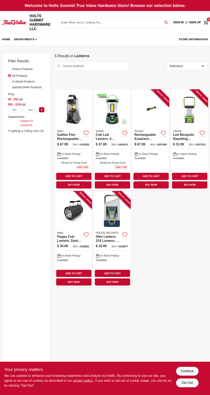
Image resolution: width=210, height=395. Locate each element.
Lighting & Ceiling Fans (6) (27, 131)
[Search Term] (114, 22)
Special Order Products (27, 87)
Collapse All (26, 120)
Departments (24, 39)
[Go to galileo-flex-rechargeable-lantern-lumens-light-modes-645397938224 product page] (73, 140)
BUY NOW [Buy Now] (73, 184)
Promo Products (22, 69)
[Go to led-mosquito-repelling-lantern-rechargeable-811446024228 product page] (189, 140)
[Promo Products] (9, 68)
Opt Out (187, 382)
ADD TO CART (73, 176)
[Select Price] (41, 109)
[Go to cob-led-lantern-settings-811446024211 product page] (112, 140)
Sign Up (195, 22)
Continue (187, 371)
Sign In (178, 22)
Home (6, 39)
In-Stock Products (23, 81)
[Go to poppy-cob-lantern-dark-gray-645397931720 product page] (73, 239)
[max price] (30, 109)
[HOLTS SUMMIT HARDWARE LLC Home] (14, 22)
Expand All (26, 125)
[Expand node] (9, 131)
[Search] (166, 22)
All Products (20, 76)
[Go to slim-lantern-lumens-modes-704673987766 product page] (112, 239)
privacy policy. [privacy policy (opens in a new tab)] (83, 380)
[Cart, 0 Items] (206, 22)
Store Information (193, 39)
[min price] (14, 109)
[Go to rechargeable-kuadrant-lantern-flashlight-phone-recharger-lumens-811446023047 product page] (150, 140)
